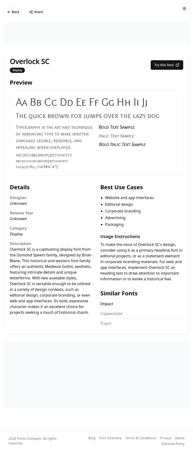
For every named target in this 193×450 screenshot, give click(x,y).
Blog (91, 438)
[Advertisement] (96, 32)
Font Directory (110, 438)
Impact (106, 303)
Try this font (166, 65)
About (180, 438)
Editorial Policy (172, 443)
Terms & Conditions (141, 438)
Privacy (165, 438)
